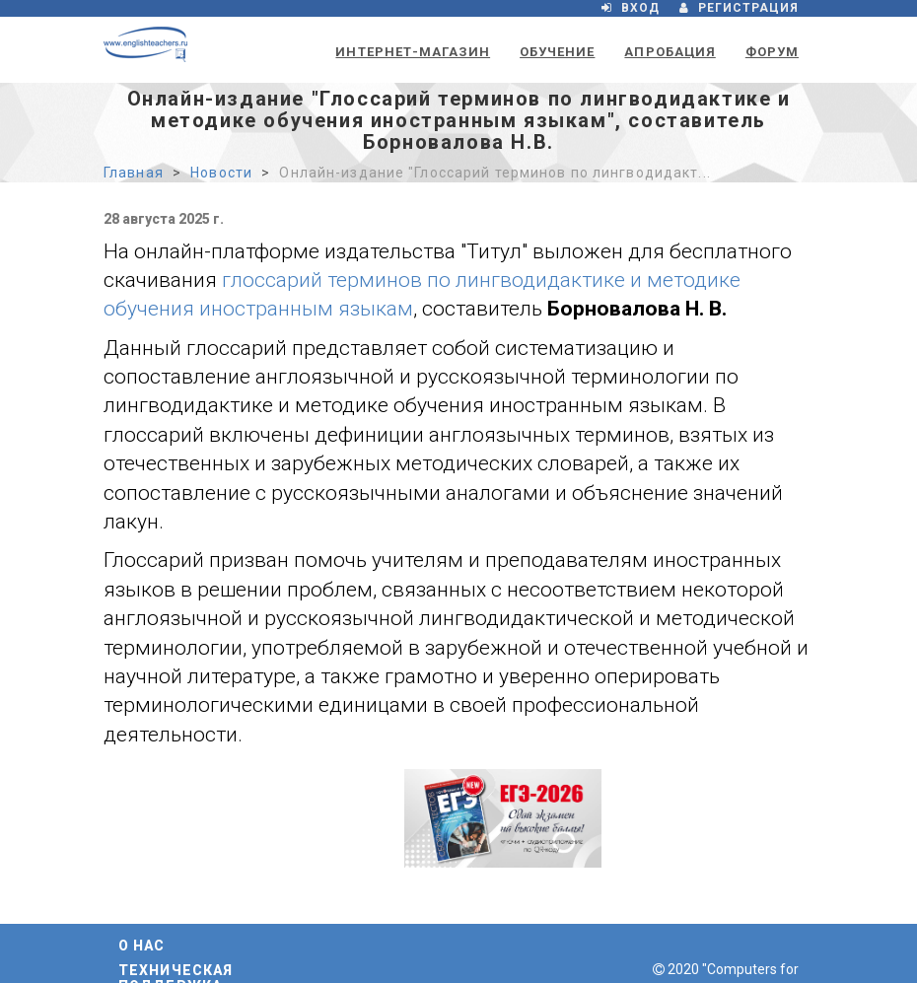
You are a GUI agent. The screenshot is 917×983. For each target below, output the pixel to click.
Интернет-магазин (412, 51)
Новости (221, 172)
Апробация (669, 51)
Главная (134, 172)
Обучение (557, 51)
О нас (142, 945)
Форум (772, 51)
